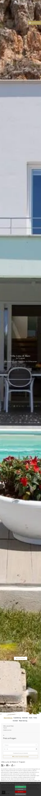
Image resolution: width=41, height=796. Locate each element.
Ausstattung (17, 718)
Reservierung (23, 721)
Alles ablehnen (20, 791)
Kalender (25, 718)
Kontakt (15, 721)
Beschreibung (8, 718)
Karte (30, 718)
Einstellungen (20, 789)
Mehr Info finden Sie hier (20, 794)
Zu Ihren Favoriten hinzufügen (20, 756)
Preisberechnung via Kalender (20, 753)
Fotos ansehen (20, 658)
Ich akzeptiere (20, 786)
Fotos (35, 718)
